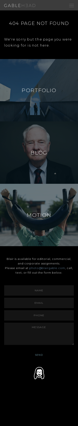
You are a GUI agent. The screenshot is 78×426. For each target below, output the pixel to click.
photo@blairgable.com (47, 268)
